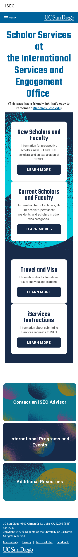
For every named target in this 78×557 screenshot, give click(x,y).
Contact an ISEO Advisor (40, 402)
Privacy (26, 542)
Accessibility (10, 542)
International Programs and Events (39, 442)
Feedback (63, 542)
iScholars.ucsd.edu (46, 108)
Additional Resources (40, 481)
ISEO (10, 6)
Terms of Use (44, 542)
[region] (39, 24)
